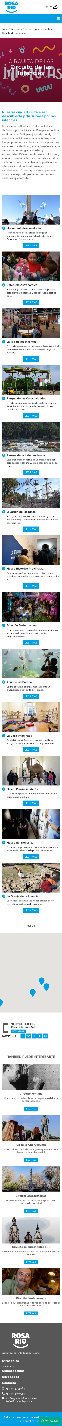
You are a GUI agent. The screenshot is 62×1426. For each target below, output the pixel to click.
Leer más (31, 245)
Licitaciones (8, 1366)
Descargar (18, 1031)
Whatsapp (49, 1420)
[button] (42, 981)
